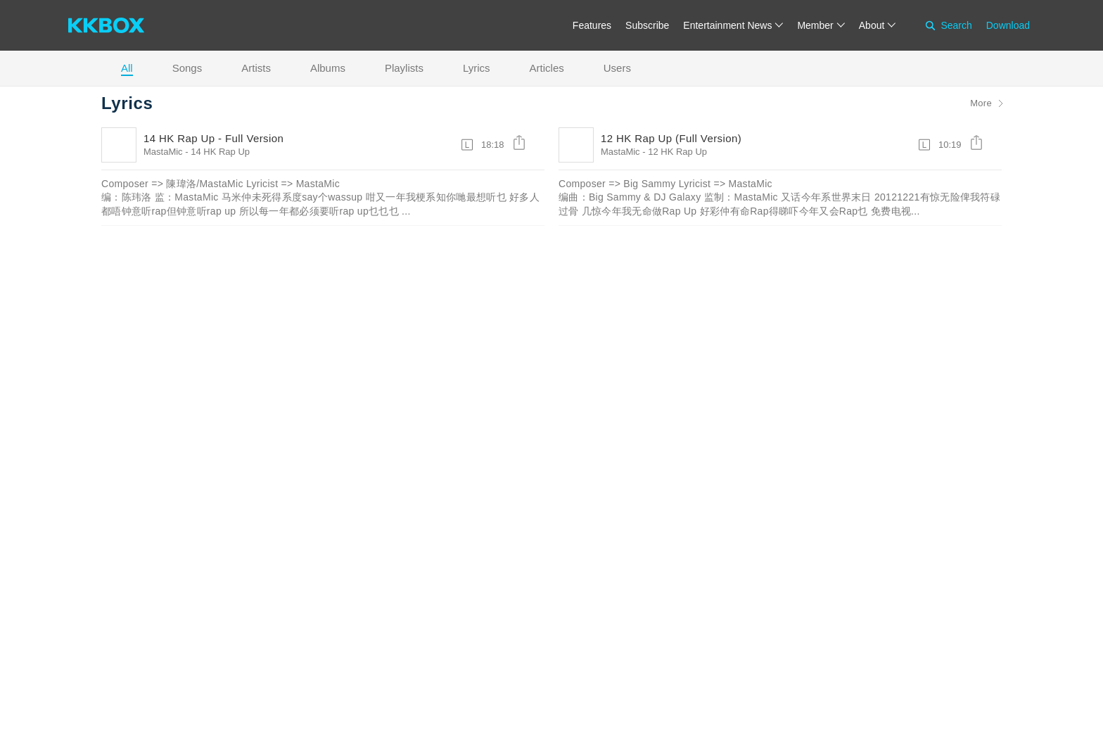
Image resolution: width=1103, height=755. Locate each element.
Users (617, 68)
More (981, 103)
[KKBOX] (106, 25)
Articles (547, 68)
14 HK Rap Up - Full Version (213, 138)
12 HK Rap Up (677, 151)
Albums (327, 68)
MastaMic (163, 151)
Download (1008, 25)
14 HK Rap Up (220, 151)
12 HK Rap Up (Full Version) (671, 138)
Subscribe (647, 25)
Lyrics (476, 68)
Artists (256, 68)
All (127, 68)
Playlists (404, 68)
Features (592, 25)
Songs (187, 68)
